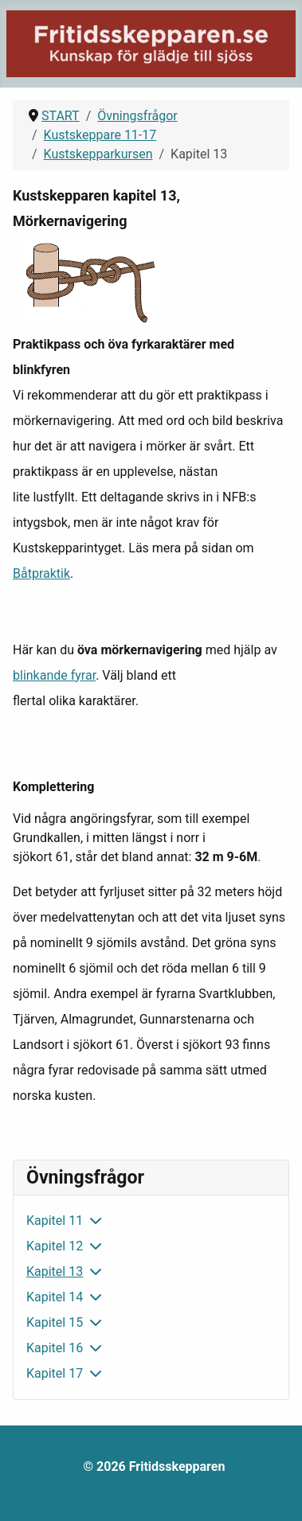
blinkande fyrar (54, 675)
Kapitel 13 (54, 1271)
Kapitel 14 (54, 1297)
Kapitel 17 (54, 1373)
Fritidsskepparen (177, 1466)
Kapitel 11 (54, 1220)
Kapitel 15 (54, 1322)
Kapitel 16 (54, 1347)
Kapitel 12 (54, 1246)
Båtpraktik (41, 573)
